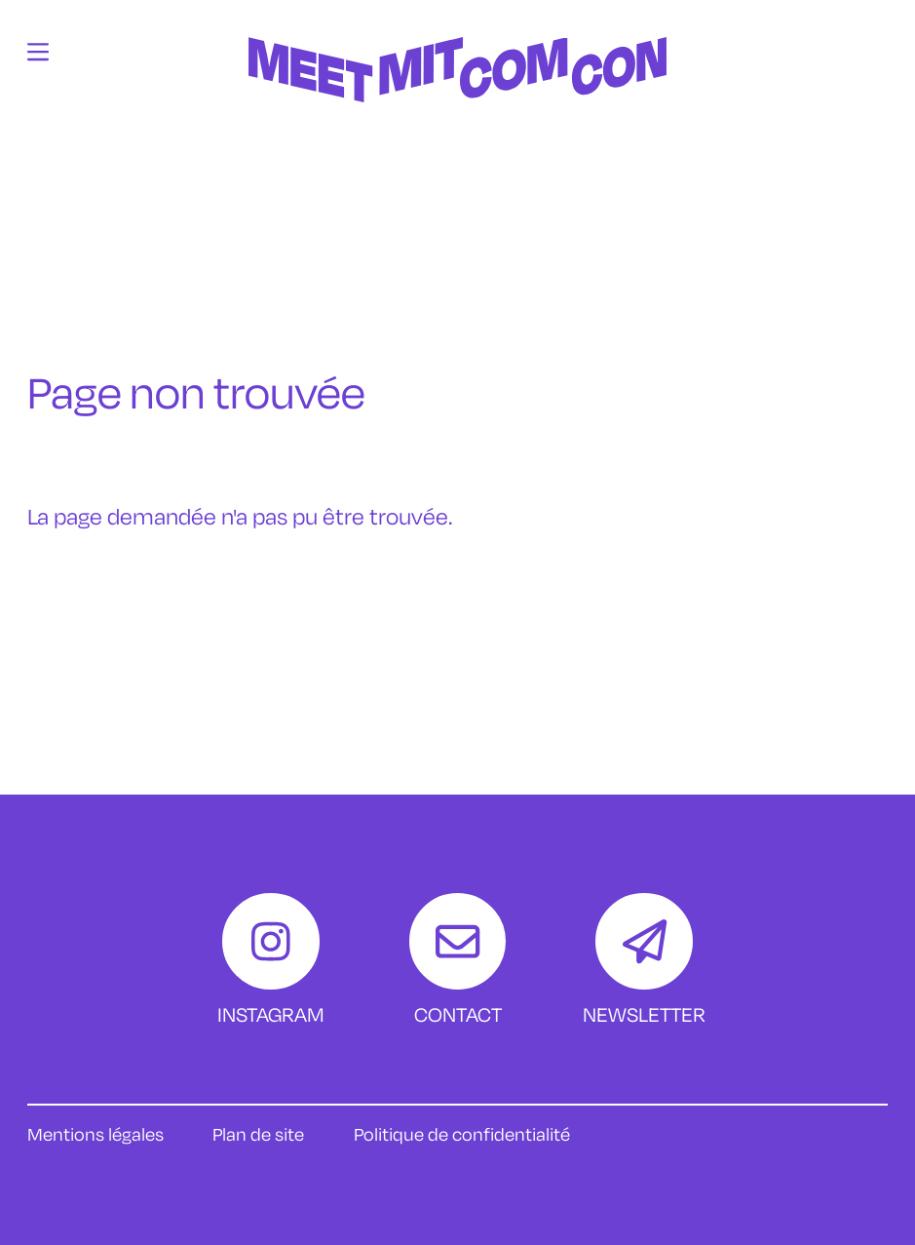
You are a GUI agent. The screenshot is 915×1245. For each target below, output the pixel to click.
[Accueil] (457, 160)
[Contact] (457, 961)
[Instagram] (270, 961)
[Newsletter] (644, 961)
